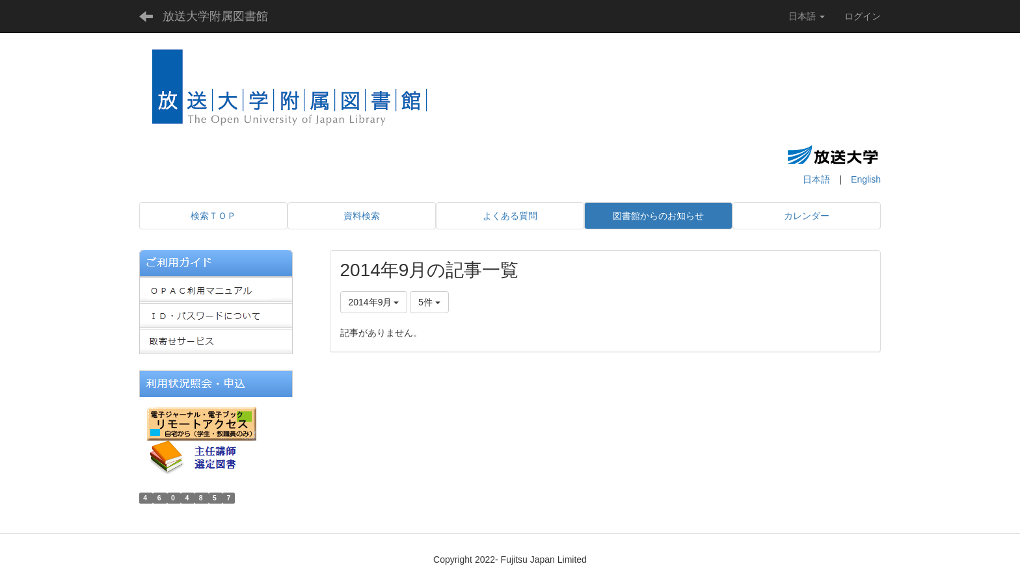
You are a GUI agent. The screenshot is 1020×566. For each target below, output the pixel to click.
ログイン (862, 16)
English (866, 179)
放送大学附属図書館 (215, 16)
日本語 (816, 179)
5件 (429, 302)
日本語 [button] (806, 16)
